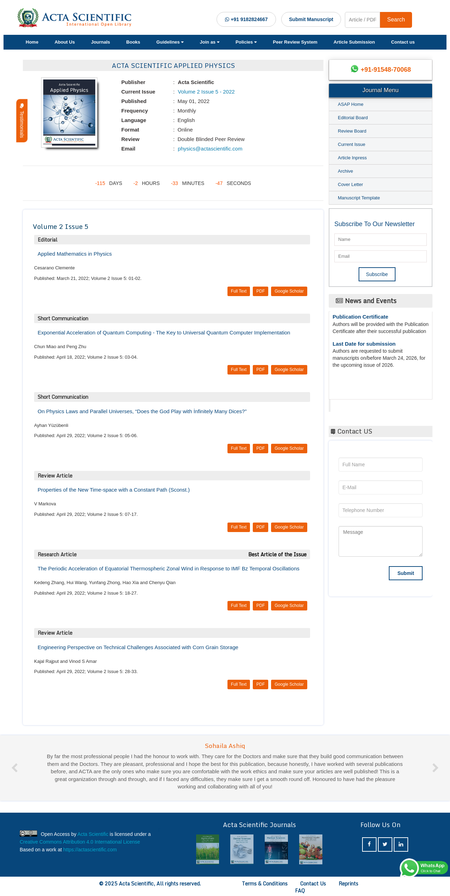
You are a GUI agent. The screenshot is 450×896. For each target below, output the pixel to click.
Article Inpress (352, 157)
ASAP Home (351, 104)
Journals (100, 42)
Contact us (402, 42)
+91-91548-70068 (386, 69)
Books (133, 42)
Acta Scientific (357, 403)
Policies (246, 42)
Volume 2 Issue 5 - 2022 (205, 92)
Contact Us (313, 883)
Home (32, 42)
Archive (345, 171)
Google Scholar (289, 291)
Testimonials (22, 120)
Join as (209, 42)
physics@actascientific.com (209, 149)
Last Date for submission (364, 345)
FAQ (300, 891)
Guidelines (170, 42)
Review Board (352, 131)
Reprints (348, 883)
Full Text (238, 291)
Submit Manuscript (311, 19)
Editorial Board (353, 117)
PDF (260, 291)
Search (396, 20)
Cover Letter (350, 184)
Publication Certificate (360, 318)
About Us (64, 42)
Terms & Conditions (265, 883)
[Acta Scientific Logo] (77, 17)
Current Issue (351, 144)
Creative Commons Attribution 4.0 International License (80, 842)
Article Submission (354, 42)
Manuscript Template (359, 197)
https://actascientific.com (90, 849)
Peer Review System (295, 42)
